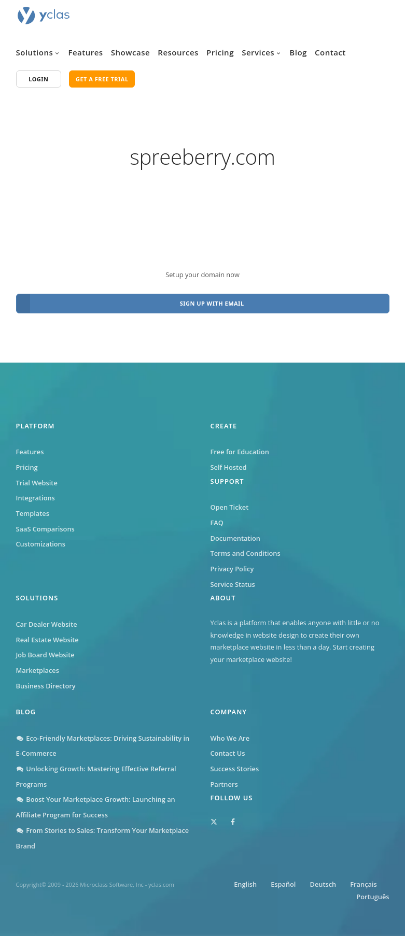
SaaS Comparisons (45, 529)
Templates (32, 513)
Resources (178, 52)
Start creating (353, 647)
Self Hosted (229, 467)
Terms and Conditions (246, 553)
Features (85, 52)
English (245, 884)
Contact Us (228, 753)
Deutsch (323, 884)
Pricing (220, 52)
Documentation (235, 538)
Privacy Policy (232, 568)
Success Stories (235, 768)
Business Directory (46, 685)
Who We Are (230, 738)
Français (363, 884)
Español (283, 884)
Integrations (35, 497)
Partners (224, 784)
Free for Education (240, 451)
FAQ (217, 522)
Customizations (40, 544)
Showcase (130, 52)
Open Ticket (230, 507)
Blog (298, 52)
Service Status (233, 584)
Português (372, 896)
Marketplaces (37, 670)
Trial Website (37, 482)
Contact (330, 52)
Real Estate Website (47, 639)
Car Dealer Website (46, 624)
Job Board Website (45, 654)
